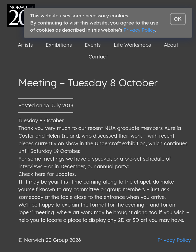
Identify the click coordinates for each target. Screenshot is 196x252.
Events (93, 45)
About (171, 45)
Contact (98, 56)
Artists (25, 45)
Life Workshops (132, 45)
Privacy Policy (174, 240)
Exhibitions (59, 45)
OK (178, 19)
